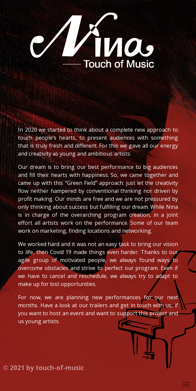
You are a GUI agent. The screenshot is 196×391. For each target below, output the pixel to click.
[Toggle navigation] (186, 98)
